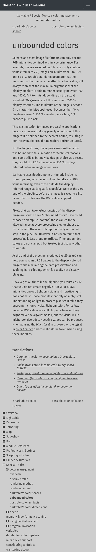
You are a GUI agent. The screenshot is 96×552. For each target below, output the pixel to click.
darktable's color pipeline (22, 535)
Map (9, 432)
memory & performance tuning (26, 516)
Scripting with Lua (17, 455)
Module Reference (17, 446)
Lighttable (12, 417)
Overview (12, 413)
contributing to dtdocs (20, 544)
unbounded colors (21, 497)
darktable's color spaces (25, 493)
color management (65, 15)
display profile (19, 479)
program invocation (22, 526)
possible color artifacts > (68, 26)
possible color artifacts (24, 502)
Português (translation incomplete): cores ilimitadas (50, 373)
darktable (22, 15)
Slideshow (12, 436)
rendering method (21, 483)
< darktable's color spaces (24, 29)
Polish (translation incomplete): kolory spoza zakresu (45, 366)
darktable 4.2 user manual (24, 5)
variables (12, 530)
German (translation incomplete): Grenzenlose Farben (46, 358)
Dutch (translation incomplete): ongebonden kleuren (45, 388)
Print (9, 441)
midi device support (19, 540)
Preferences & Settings (20, 450)
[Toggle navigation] (88, 5)
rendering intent (20, 488)
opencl (14, 512)
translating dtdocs (18, 549)
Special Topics (41, 15)
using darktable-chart (24, 521)
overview (15, 474)
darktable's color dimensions (28, 507)
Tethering (12, 427)
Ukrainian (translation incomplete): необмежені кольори (47, 380)
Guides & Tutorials (18, 460)
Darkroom (12, 422)
